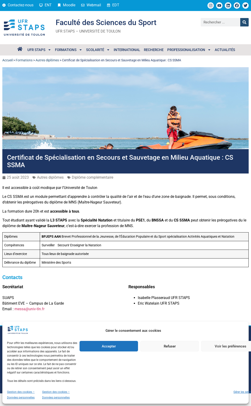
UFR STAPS (39, 50)
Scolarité (98, 50)
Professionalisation (189, 50)
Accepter (109, 346)
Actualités (225, 50)
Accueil (7, 60)
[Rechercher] (244, 22)
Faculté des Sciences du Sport (106, 22)
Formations (68, 50)
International (127, 50)
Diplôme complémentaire (92, 177)
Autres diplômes (47, 60)
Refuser (170, 346)
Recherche (154, 50)
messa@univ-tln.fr (29, 309)
